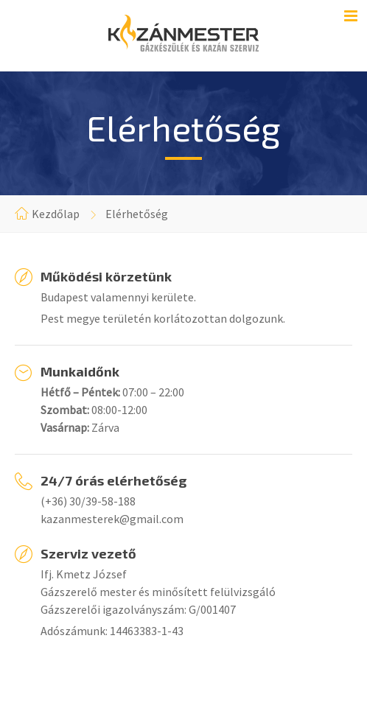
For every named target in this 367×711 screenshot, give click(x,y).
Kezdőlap (56, 213)
